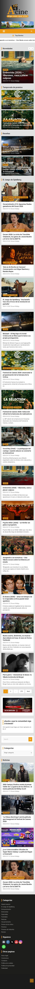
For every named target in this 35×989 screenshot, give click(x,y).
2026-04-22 (6, 153)
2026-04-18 (6, 679)
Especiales (4, 914)
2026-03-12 (6, 856)
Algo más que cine (22, 981)
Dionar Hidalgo (15, 81)
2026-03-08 (6, 241)
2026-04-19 (6, 81)
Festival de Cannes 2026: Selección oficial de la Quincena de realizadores (17, 124)
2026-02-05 (6, 274)
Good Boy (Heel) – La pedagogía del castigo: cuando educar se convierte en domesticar (17, 169)
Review (5, 69)
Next (28, 691)
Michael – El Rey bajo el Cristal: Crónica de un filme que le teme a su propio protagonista (17, 149)
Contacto (4, 960)
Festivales (17, 98)
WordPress (23, 986)
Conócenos (5, 958)
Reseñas (6, 133)
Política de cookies (7, 963)
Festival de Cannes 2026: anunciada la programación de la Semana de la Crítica (17, 103)
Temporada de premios (13, 87)
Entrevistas (4, 912)
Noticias (21, 230)
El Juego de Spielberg (12, 180)
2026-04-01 (6, 824)
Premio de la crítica (7, 924)
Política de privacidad (7, 966)
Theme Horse (20, 983)
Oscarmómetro (8, 199)
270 (21, 691)
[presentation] (29, 48)
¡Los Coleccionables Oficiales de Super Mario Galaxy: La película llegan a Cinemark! (17, 852)
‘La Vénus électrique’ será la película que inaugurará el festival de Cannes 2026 (17, 819)
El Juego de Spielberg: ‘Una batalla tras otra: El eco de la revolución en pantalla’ (16, 302)
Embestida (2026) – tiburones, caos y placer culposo (15, 75)
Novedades (8, 48)
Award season (8, 98)
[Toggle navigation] (3, 31)
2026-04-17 (6, 791)
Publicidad (4, 968)
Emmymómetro (6, 909)
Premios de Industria (7, 929)
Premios (4, 927)
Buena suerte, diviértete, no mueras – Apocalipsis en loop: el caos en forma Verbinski (17, 638)
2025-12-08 (6, 306)
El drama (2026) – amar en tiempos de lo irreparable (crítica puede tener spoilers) (17, 599)
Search (30, 739)
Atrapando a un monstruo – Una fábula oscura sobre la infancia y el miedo (16, 560)
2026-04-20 (6, 107)
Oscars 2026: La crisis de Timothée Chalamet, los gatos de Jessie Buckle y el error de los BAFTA (17, 236)
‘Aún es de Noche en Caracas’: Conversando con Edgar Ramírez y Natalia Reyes (16, 269)
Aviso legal (4, 955)
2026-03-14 (6, 208)
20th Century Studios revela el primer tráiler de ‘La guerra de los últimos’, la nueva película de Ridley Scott (17, 787)
